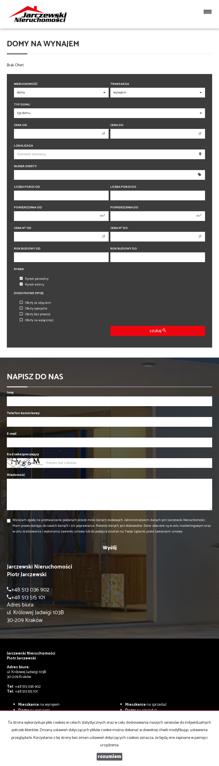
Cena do (116, 125)
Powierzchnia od (28, 208)
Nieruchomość (26, 84)
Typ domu (22, 105)
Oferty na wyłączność (37, 320)
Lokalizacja (23, 146)
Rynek (19, 269)
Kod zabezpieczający (23, 454)
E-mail (11, 433)
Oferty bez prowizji (35, 314)
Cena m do (119, 228)
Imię (10, 392)
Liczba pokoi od (27, 187)
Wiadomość (16, 474)
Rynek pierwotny (34, 279)
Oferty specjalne (33, 308)
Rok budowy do (123, 249)
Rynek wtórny (32, 284)
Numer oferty (25, 166)
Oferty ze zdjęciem (35, 303)
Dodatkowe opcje (29, 293)
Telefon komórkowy (23, 413)
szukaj (157, 331)
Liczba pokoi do (123, 187)
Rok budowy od (27, 249)
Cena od (20, 125)
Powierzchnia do (124, 208)
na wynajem (39, 704)
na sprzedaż (146, 704)
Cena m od (22, 228)
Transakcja (119, 84)
